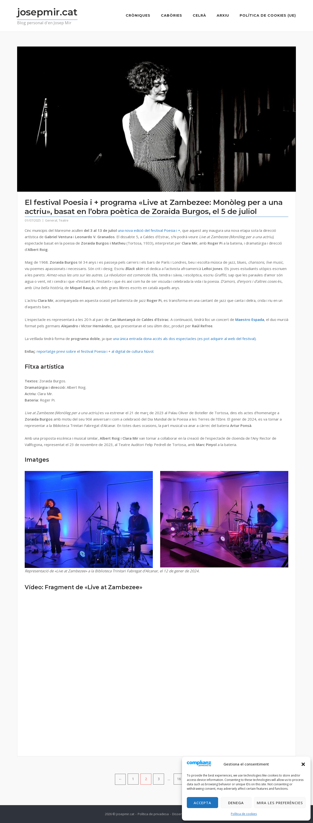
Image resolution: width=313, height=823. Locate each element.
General (51, 220)
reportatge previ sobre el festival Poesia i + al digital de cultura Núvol (95, 351)
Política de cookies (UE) (268, 15)
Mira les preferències (280, 802)
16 (179, 778)
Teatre (63, 220)
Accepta (202, 802)
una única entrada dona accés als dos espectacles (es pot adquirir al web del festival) (184, 338)
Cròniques (138, 15)
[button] (303, 764)
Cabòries (171, 15)
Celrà (199, 15)
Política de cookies (244, 814)
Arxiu (223, 15)
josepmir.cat (47, 12)
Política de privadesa (153, 814)
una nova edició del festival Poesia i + (149, 230)
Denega (236, 802)
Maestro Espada (249, 319)
